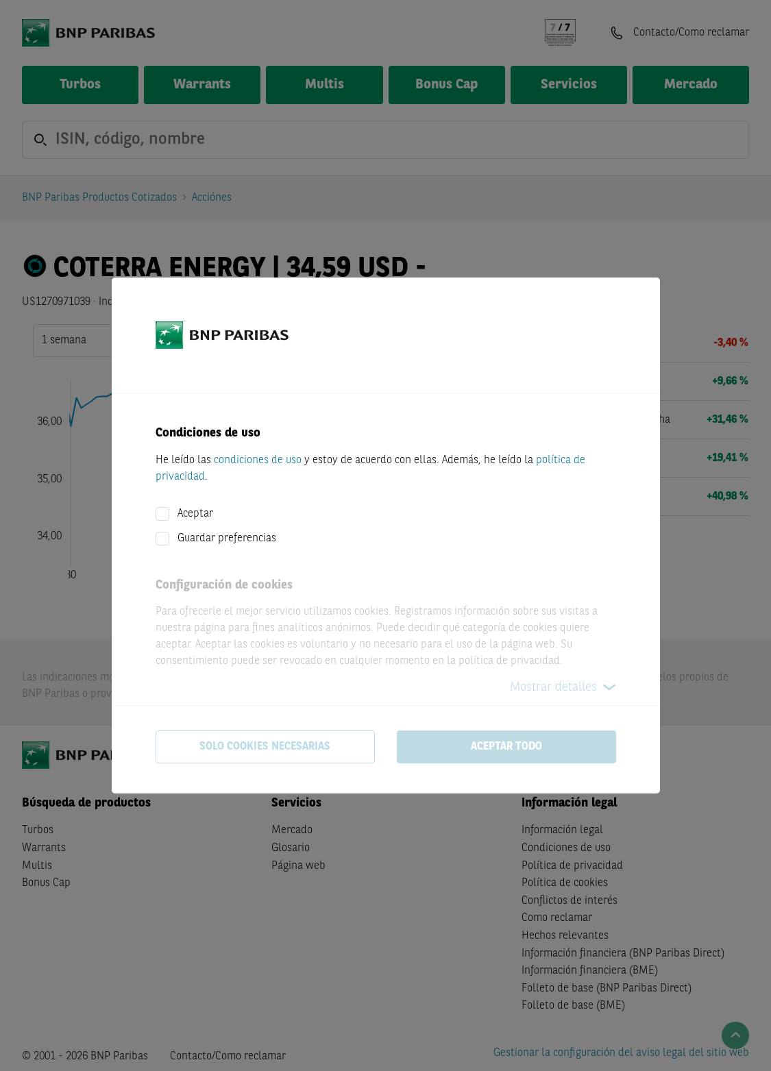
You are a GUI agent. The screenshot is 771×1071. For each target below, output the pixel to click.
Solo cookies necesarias (264, 746)
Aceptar (195, 513)
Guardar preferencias (227, 538)
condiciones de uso (258, 460)
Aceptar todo (506, 746)
